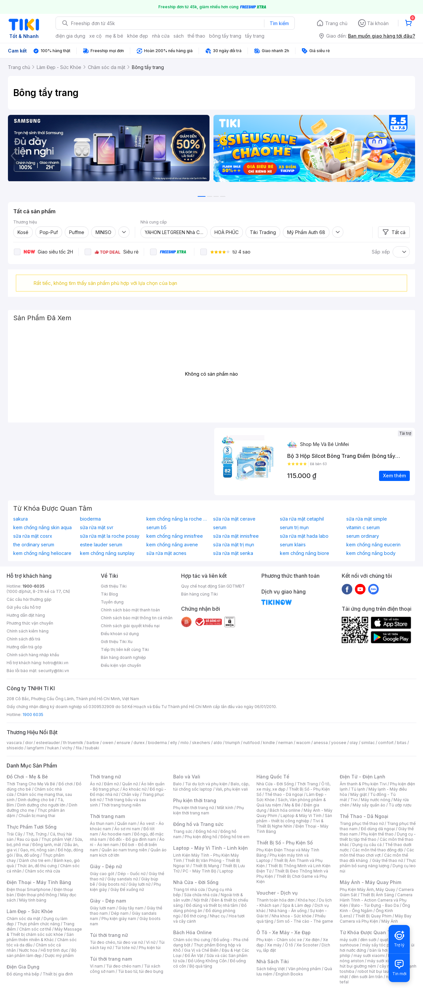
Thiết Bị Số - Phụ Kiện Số (284, 842)
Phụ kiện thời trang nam (208, 810)
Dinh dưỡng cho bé (36, 799)
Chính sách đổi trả (23, 638)
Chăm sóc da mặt (23, 918)
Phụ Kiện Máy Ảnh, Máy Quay (367, 889)
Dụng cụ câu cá (367, 844)
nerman (285, 742)
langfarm (35, 747)
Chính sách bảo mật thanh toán (130, 609)
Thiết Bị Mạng (206, 865)
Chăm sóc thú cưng (191, 939)
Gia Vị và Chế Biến (201, 950)
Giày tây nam (131, 907)
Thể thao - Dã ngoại (284, 794)
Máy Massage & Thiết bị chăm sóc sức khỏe (44, 932)
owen (107, 742)
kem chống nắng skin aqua (42, 527)
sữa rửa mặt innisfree (236, 536)
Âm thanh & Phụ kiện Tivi (363, 783)
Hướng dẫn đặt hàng (26, 615)
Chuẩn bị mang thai (37, 815)
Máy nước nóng (375, 799)
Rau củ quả (27, 839)
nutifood (251, 742)
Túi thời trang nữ (109, 935)
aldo (217, 742)
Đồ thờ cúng (195, 915)
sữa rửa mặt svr (96, 527)
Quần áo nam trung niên (124, 849)
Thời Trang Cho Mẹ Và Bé (31, 783)
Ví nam (96, 966)
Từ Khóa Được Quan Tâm (368, 932)
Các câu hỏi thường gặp (29, 599)
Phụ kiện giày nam (118, 918)
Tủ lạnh (358, 789)
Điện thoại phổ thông (37, 894)
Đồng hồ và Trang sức (198, 824)
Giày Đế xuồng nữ (127, 889)
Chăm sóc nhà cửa (42, 871)
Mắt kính (225, 807)
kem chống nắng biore (304, 553)
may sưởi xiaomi (369, 955)
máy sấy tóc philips (381, 944)
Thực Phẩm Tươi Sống (32, 827)
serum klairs (293, 544)
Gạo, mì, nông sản (37, 849)
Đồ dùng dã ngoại (378, 828)
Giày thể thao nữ (387, 860)
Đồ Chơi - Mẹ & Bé (27, 776)
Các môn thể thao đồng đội (377, 849)
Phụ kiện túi (150, 947)
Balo (177, 783)
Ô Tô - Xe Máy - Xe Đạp (283, 932)
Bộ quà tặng (200, 966)
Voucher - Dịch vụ (276, 893)
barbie (93, 742)
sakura (20, 519)
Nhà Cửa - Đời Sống (195, 882)
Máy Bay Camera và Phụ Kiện (375, 918)
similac (368, 742)
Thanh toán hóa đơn (275, 900)
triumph (232, 742)
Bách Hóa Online (192, 932)
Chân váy (130, 794)
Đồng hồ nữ (206, 831)
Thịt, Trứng (36, 834)
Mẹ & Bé (292, 804)
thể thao (196, 36)
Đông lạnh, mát (46, 844)
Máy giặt (358, 794)
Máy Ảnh (389, 921)
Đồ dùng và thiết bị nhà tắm (212, 905)
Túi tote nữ (125, 947)
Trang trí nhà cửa (189, 889)
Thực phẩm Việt (56, 839)
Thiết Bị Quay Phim (373, 915)
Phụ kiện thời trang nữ (193, 807)
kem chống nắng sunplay (107, 553)
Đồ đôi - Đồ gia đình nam (132, 839)
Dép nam (120, 913)
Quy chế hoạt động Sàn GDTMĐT (213, 586)
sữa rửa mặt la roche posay (109, 536)
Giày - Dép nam (108, 901)
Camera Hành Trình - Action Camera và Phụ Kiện (376, 900)
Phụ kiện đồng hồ (201, 836)
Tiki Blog (109, 594)
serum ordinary (362, 536)
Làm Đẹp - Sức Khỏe (30, 911)
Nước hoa (28, 950)
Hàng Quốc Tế (272, 776)
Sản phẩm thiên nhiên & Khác (40, 937)
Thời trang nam (107, 816)
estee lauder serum (101, 544)
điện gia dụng (70, 36)
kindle (269, 742)
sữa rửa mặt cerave (234, 519)
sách (178, 36)
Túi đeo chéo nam (123, 966)
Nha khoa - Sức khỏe (292, 915)
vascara (14, 742)
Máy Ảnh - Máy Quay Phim (370, 882)
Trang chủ (336, 23)
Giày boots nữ (111, 884)
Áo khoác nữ (134, 789)
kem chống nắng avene (172, 544)
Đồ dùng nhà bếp (23, 974)
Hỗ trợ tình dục (54, 950)
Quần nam (126, 823)
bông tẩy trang (225, 36)
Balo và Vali (186, 776)
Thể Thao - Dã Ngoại (364, 816)
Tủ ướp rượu (400, 804)
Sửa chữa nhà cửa (200, 894)
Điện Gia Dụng (23, 967)
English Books (289, 974)
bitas (401, 742)
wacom (303, 742)
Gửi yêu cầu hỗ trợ (24, 607)
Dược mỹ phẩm (59, 955)
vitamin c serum (363, 527)
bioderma (90, 519)
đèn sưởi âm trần (367, 976)
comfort (386, 742)
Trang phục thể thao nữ (362, 823)
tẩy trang (254, 36)
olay (354, 742)
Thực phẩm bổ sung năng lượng (378, 863)
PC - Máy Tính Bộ (199, 871)
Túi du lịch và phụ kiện (206, 783)
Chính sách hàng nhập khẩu (33, 654)
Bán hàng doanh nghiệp (123, 657)
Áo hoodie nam (116, 834)
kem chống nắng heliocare (42, 553)
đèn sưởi (368, 939)
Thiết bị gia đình (58, 974)
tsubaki (92, 747)
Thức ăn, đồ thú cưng (37, 865)
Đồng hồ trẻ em (235, 836)
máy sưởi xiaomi (382, 960)
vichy (67, 747)
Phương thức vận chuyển (30, 623)
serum (219, 527)
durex (139, 742)
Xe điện (312, 939)
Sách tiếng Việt (270, 968)
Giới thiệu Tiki (114, 586)
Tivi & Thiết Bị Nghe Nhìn (290, 823)
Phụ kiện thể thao (377, 834)
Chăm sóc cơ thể (35, 929)
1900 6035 (32, 714)
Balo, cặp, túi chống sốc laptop (211, 786)
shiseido (15, 747)
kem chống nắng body (371, 553)
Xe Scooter (307, 944)
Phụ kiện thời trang (194, 800)
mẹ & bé (114, 36)
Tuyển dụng (112, 601)
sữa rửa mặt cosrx (32, 536)
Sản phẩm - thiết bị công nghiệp (294, 818)
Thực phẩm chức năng (38, 923)
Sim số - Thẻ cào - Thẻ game (305, 921)
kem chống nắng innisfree (174, 536)
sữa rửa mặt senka (233, 553)
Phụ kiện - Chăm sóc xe (279, 939)
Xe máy (274, 944)
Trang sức (182, 831)
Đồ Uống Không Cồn (207, 960)
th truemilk (73, 742)
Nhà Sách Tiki (272, 961)
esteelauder (48, 742)
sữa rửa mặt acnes (166, 553)
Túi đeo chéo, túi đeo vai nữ (116, 942)
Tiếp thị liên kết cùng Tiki (125, 649)
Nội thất (201, 900)
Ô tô (289, 944)
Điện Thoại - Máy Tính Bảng (39, 882)
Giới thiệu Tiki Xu (117, 641)
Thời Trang (307, 783)
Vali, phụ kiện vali (231, 789)
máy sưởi (348, 939)
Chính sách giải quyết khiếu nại (130, 625)
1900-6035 (33, 586)
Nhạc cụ (217, 915)
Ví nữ (150, 942)
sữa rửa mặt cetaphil (302, 519)
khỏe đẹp (137, 36)
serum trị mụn (294, 527)
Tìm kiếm (279, 23)
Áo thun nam (102, 823)
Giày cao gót (102, 873)
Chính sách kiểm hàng (28, 631)
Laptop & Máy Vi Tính (301, 815)
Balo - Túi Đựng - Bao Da (375, 905)
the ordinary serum (33, 544)
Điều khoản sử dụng (120, 633)
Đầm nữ (111, 783)
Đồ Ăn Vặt (194, 955)
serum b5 (156, 527)
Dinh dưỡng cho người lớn (41, 804)
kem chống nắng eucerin (373, 544)
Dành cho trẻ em (35, 860)
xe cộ (95, 36)
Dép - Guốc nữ (131, 873)
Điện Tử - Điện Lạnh (362, 776)
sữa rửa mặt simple (366, 519)
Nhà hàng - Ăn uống (288, 910)
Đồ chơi (65, 783)
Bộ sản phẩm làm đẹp (41, 953)
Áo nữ (95, 783)
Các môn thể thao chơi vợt (377, 852)
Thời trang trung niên (121, 804)
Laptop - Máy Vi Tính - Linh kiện (210, 848)
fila (79, 747)
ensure (123, 742)
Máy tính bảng (32, 900)
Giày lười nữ (139, 884)
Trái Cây (14, 834)
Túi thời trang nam (111, 959)
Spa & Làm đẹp (297, 905)
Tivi (354, 799)
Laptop (226, 871)
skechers (201, 742)
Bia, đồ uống (27, 855)
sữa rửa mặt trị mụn (233, 544)
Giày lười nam (102, 907)
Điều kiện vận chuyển (121, 665)
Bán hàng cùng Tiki (199, 594)
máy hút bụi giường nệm (375, 963)
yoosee (338, 742)
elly (173, 742)
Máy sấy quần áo (369, 804)
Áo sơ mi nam (127, 828)
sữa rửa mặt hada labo (304, 536)
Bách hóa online (285, 810)
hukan (53, 747)
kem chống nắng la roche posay (178, 519)
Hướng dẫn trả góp (24, 646)
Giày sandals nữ (122, 878)
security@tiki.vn (53, 670)
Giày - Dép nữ (106, 866)
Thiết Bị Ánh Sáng (377, 894)
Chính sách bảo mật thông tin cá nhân (137, 617)
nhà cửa (161, 36)
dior (29, 742)
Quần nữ (130, 783)
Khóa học (307, 900)
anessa (321, 742)
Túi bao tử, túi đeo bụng (140, 971)
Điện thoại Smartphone (29, 889)
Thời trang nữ (105, 776)
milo (184, 742)
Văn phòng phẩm (304, 968)
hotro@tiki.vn (55, 662)
